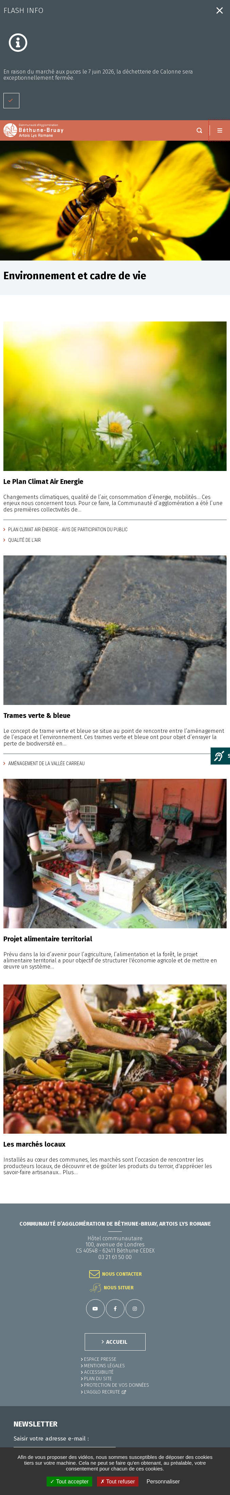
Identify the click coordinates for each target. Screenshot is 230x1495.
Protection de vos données (116, 1385)
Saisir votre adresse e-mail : (51, 1438)
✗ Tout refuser (117, 1481)
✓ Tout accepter (69, 1481)
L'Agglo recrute (102, 1392)
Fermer (219, 10)
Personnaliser (163, 1481)
